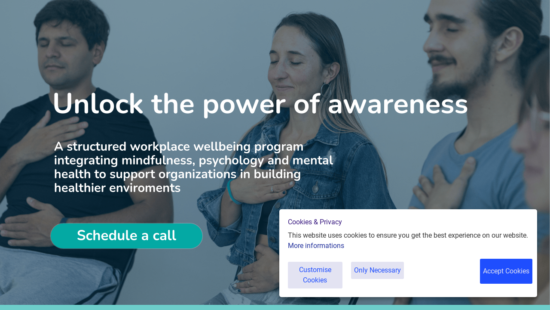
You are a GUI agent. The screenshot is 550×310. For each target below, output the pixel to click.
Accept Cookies (504, 280)
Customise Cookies (318, 280)
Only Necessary (385, 280)
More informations (316, 255)
